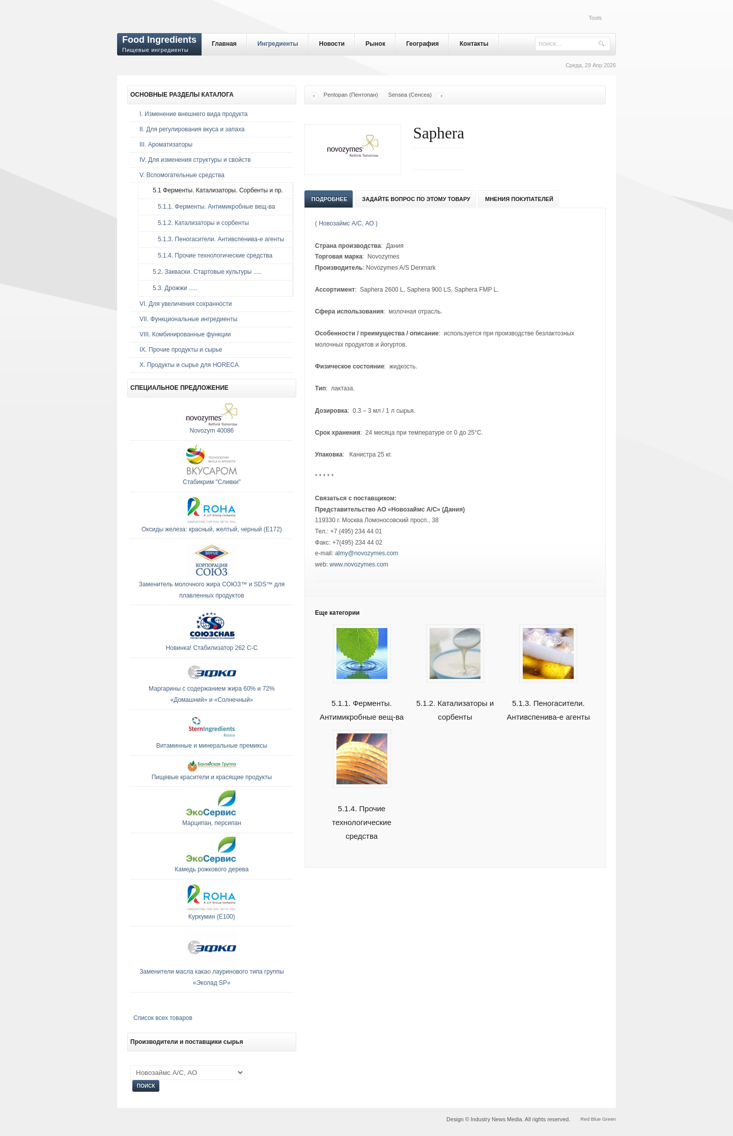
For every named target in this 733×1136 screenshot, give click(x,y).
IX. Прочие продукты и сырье (180, 349)
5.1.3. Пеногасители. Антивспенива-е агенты (548, 698)
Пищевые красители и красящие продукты (212, 777)
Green (609, 1119)
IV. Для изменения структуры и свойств (195, 159)
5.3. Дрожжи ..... (172, 288)
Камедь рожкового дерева (211, 869)
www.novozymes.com (359, 564)
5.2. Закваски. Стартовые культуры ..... (205, 271)
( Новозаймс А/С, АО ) (346, 223)
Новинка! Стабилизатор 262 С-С (212, 647)
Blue (596, 1119)
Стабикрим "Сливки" (212, 482)
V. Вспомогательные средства (181, 175)
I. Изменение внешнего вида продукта (193, 114)
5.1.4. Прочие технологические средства (361, 810)
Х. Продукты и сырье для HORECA (189, 364)
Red (584, 1119)
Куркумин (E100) (211, 916)
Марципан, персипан (211, 823)
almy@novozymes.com (366, 553)
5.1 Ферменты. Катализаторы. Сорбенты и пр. (215, 190)
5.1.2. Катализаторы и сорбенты (455, 698)
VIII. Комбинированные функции (185, 334)
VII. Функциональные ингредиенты (188, 319)
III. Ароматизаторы (165, 144)
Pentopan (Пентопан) (351, 95)
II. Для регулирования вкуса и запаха (191, 129)
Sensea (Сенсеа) (410, 95)
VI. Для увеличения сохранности (185, 303)
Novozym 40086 (212, 430)
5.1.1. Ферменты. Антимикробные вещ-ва (362, 698)
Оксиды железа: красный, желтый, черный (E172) (212, 529)
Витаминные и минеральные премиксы (212, 745)
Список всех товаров (162, 1017)
